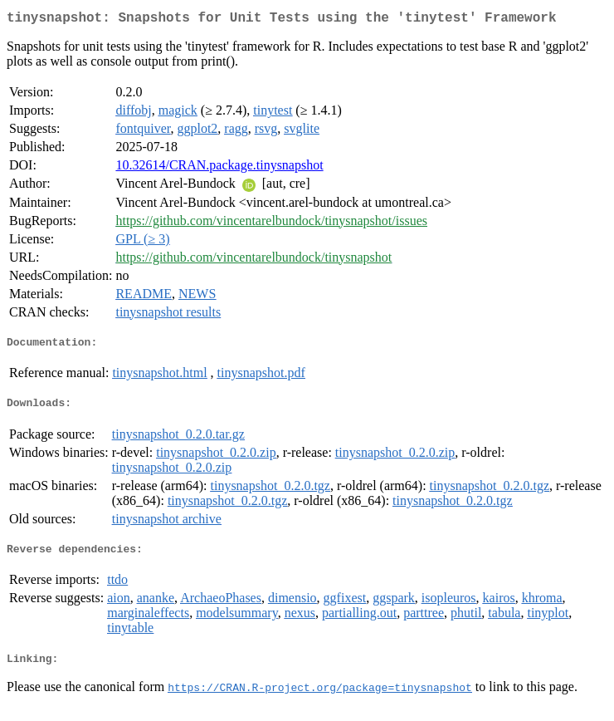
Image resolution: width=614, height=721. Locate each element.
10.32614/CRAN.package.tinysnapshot (219, 168)
